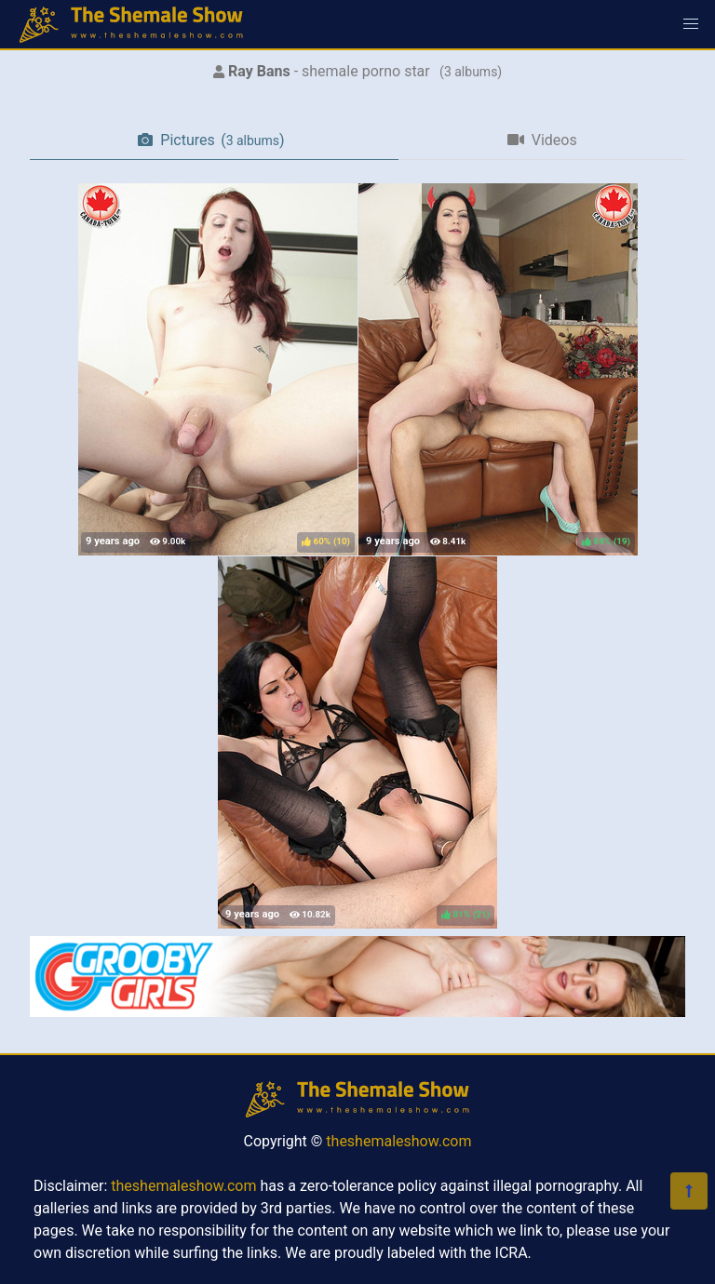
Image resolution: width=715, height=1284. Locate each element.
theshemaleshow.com (398, 1141)
